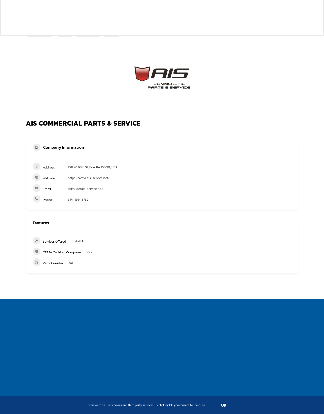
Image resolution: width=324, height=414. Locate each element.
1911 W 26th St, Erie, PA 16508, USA (92, 167)
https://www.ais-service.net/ (89, 177)
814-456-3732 (78, 199)
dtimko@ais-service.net (85, 188)
